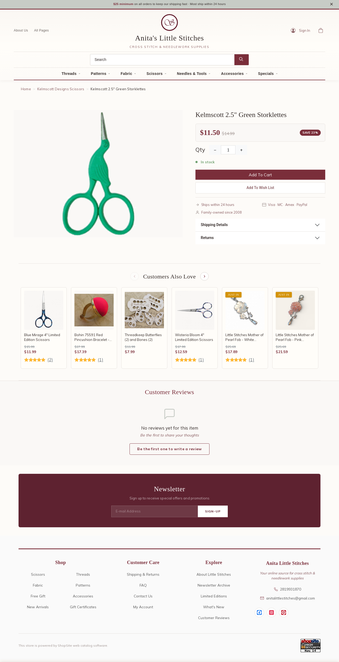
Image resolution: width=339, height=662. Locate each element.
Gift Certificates (83, 609)
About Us (21, 32)
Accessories (232, 75)
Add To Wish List (260, 189)
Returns (207, 239)
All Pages (41, 32)
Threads (69, 75)
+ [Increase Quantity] (241, 151)
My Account (143, 609)
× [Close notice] (331, 5)
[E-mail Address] (154, 514)
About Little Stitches (214, 576)
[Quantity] (228, 151)
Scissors (154, 75)
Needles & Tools (192, 75)
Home (26, 90)
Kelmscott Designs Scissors (60, 90)
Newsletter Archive (214, 587)
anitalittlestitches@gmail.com (287, 600)
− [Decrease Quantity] (215, 151)
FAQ (143, 587)
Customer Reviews (214, 620)
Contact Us (143, 598)
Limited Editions (214, 598)
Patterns (98, 75)
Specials (266, 75)
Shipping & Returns (143, 576)
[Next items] (205, 278)
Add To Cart (260, 176)
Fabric (126, 75)
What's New (213, 609)
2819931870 (287, 591)
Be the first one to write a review (169, 451)
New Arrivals (38, 609)
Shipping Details (214, 226)
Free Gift (38, 598)
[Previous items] (134, 278)
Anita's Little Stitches (169, 39)
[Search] (162, 61)
